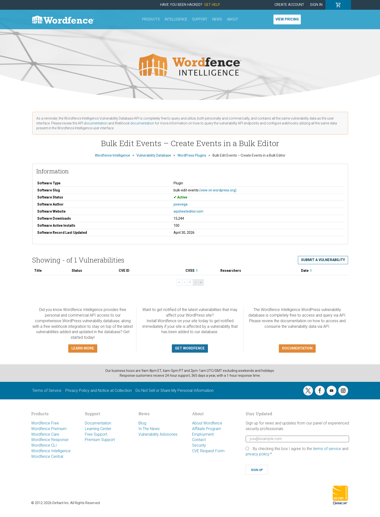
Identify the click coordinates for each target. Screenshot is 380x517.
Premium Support (100, 439)
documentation (95, 123)
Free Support (96, 434)
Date (306, 271)
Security (199, 445)
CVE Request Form (208, 451)
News (217, 19)
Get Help (212, 5)
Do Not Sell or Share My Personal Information (175, 390)
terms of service (327, 448)
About (232, 19)
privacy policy (257, 454)
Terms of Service (46, 390)
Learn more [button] (82, 348)
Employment (203, 434)
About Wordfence (207, 423)
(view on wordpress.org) (217, 190)
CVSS (191, 271)
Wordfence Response (49, 439)
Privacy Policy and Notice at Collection (98, 390)
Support (199, 19)
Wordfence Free (45, 423)
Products (151, 19)
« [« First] (179, 282)
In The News (149, 428)
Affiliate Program (206, 428)
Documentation (98, 423)
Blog (142, 423)
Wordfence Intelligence (51, 451)
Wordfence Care (45, 434)
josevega (180, 204)
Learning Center (98, 428)
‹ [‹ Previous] (184, 282)
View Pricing (287, 19)
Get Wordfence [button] (190, 348)
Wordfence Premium (49, 428)
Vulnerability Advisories (157, 434)
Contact (199, 439)
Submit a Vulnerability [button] (323, 260)
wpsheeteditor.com (188, 211)
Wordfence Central (47, 456)
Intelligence (176, 19)
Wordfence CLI (44, 445)
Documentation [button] (297, 348)
